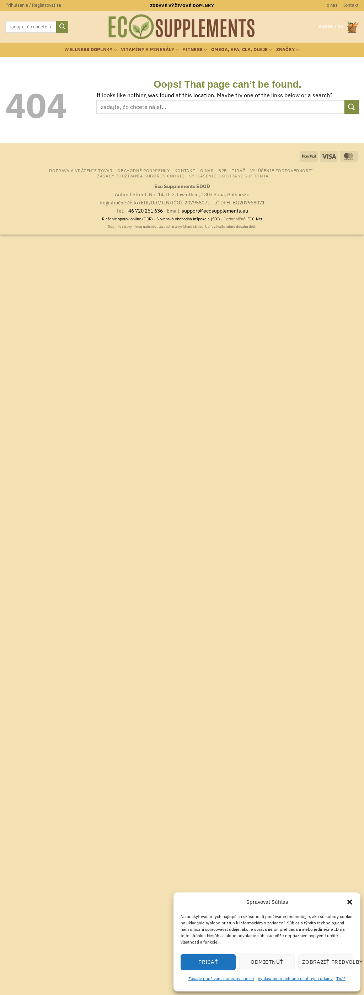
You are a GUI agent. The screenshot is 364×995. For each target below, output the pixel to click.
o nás (332, 5)
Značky (288, 49)
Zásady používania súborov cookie (221, 978)
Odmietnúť (267, 961)
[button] (349, 902)
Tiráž (341, 978)
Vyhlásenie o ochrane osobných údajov (295, 978)
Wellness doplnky (90, 49)
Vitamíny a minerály (150, 49)
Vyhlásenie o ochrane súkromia (229, 175)
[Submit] (62, 27)
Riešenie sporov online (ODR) (127, 218)
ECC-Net (254, 218)
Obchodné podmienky (143, 170)
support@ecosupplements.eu (215, 210)
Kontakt (350, 5)
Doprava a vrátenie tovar (81, 170)
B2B (222, 170)
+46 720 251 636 (144, 210)
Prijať (208, 961)
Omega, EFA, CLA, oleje (242, 49)
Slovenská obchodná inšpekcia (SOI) (188, 218)
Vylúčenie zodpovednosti (281, 170)
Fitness (194, 49)
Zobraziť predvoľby (327, 961)
